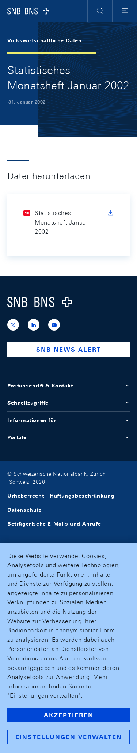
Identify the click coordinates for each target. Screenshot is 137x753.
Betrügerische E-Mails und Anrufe (54, 523)
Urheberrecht (25, 495)
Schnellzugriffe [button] (68, 403)
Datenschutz (24, 510)
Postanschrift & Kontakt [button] (68, 386)
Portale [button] (68, 437)
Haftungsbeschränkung (82, 495)
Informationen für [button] (68, 420)
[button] (100, 11)
